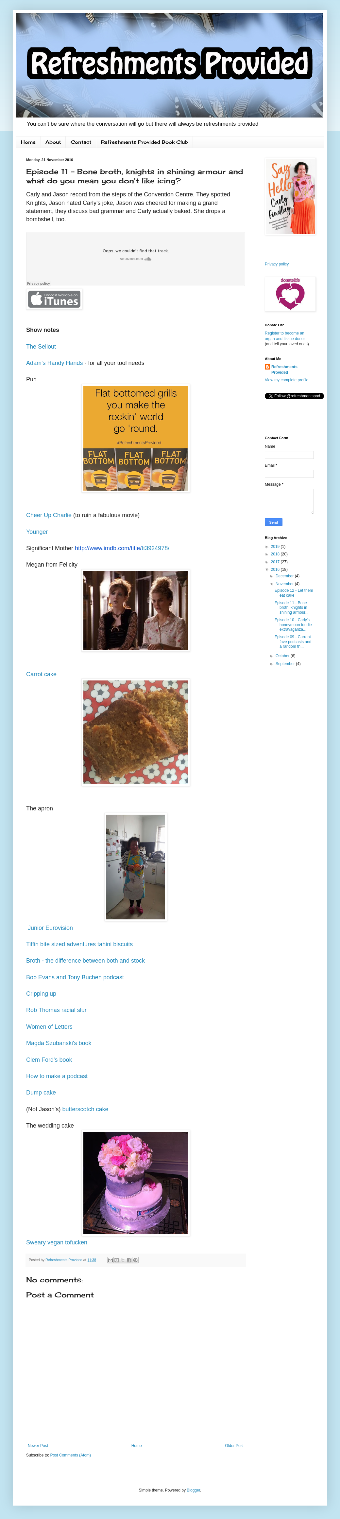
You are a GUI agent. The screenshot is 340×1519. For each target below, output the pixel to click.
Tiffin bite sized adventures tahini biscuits (79, 944)
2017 (276, 562)
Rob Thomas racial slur (56, 1010)
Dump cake (41, 1092)
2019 (276, 546)
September (286, 663)
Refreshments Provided (284, 370)
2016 (276, 569)
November (285, 584)
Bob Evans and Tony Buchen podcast (75, 977)
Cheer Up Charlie (49, 515)
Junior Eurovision (49, 928)
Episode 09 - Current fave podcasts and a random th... (293, 642)
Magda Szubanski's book (59, 1043)
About (53, 142)
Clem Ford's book (49, 1060)
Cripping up (41, 993)
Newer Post (38, 1445)
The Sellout (41, 346)
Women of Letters (49, 1026)
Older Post (234, 1445)
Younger (37, 532)
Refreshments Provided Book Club (144, 142)
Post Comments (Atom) (70, 1455)
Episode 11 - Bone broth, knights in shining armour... (292, 608)
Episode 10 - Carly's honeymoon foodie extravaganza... (293, 625)
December (285, 576)
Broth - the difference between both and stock (85, 960)
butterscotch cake (85, 1109)
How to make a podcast (57, 1076)
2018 (276, 554)
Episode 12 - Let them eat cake (294, 592)
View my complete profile (286, 380)
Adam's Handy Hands (54, 363)
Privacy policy (277, 264)
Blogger (193, 1490)
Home (28, 142)
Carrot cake (41, 674)
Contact (81, 142)
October (283, 656)
